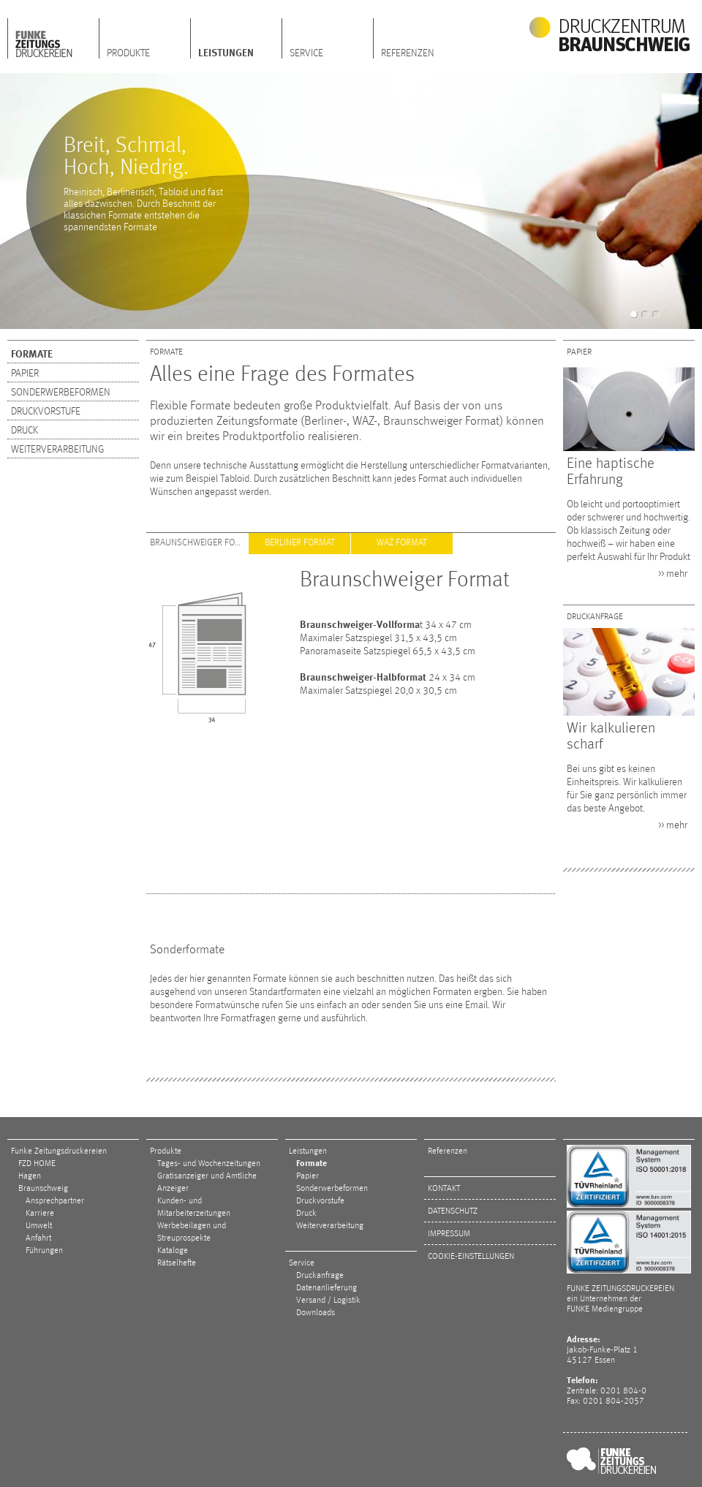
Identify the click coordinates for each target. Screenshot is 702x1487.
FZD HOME (37, 1163)
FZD (53, 38)
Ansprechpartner (55, 1201)
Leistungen (226, 53)
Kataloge (172, 1250)
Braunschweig (43, 1188)
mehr (676, 574)
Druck (24, 430)
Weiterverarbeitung (57, 449)
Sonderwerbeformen (60, 392)
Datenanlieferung (326, 1288)
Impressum (449, 1234)
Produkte (128, 53)
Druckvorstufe (45, 411)
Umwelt (39, 1226)
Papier (25, 373)
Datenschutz (453, 1211)
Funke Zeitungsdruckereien (59, 1151)
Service (306, 53)
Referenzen (407, 53)
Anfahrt (38, 1238)
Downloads (315, 1313)
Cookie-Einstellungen (471, 1256)
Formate (32, 354)
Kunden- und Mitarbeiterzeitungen (193, 1207)
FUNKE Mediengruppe (605, 1309)
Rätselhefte (176, 1263)
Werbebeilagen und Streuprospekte (191, 1232)
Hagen (29, 1176)
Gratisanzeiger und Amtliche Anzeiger (207, 1182)
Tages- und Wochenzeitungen (208, 1163)
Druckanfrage (320, 1275)
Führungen (44, 1250)
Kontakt (444, 1188)
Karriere (40, 1213)
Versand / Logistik (328, 1300)
